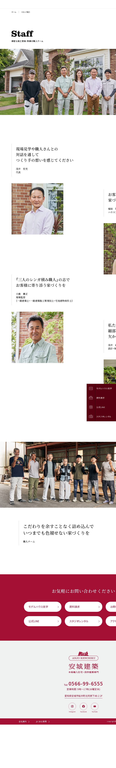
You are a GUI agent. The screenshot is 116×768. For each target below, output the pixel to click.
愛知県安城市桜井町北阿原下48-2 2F (83, 695)
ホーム (14, 12)
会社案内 (23, 721)
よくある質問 (41, 721)
